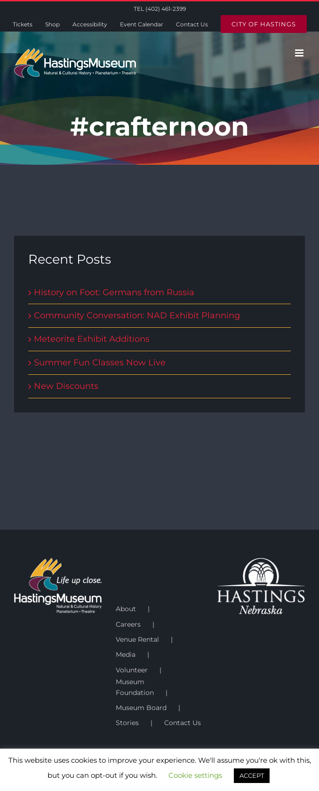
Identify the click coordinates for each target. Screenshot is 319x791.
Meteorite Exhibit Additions (92, 339)
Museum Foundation (135, 687)
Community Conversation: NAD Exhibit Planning (137, 315)
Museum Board (141, 707)
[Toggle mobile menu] (300, 53)
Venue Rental (137, 639)
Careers (128, 624)
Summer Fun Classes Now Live (100, 362)
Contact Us (182, 722)
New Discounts (66, 386)
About (126, 609)
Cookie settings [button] (195, 775)
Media (126, 654)
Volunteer (132, 670)
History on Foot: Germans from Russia (114, 292)
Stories (127, 722)
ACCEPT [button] (251, 775)
